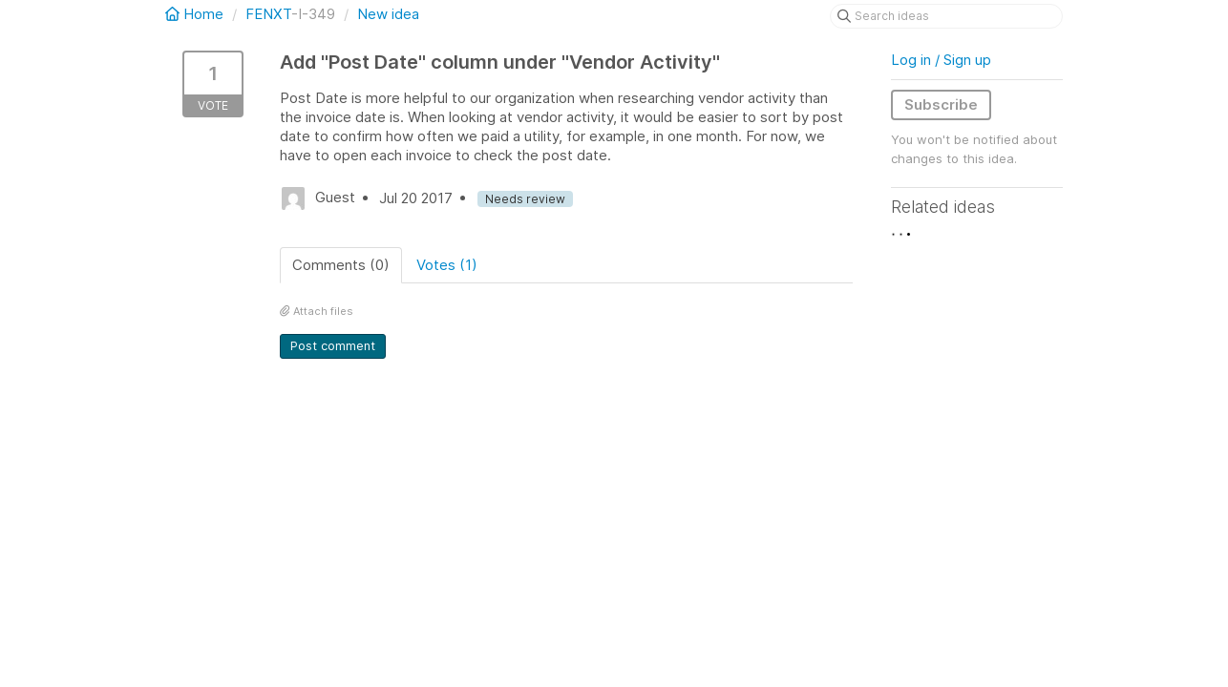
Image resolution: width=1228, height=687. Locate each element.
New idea (388, 14)
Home (196, 14)
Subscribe (941, 104)
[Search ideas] (946, 16)
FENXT (268, 14)
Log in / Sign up (941, 60)
